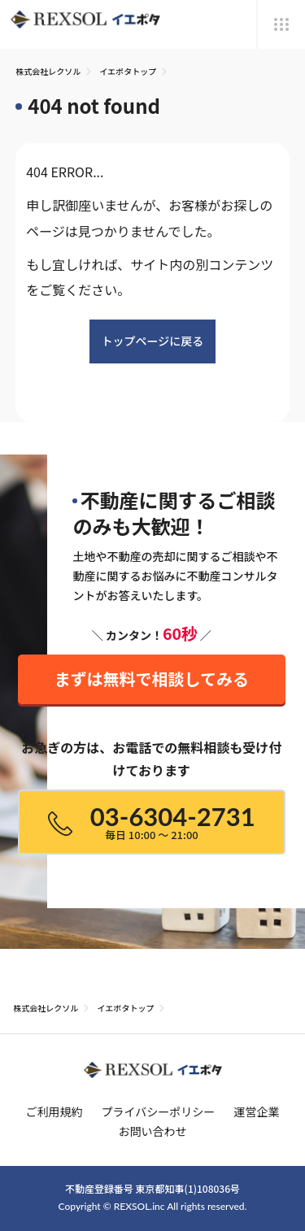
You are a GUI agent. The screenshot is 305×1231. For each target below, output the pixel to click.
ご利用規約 (53, 1111)
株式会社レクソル (48, 71)
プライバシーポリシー (159, 1111)
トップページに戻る (153, 341)
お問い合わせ (153, 1131)
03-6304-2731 (151, 821)
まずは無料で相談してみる (151, 672)
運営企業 (257, 1111)
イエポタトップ (127, 71)
